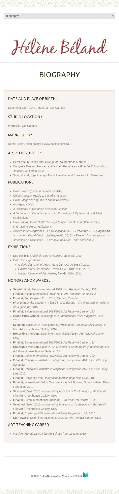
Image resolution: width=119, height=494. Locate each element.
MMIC (82, 475)
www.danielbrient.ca (56, 143)
